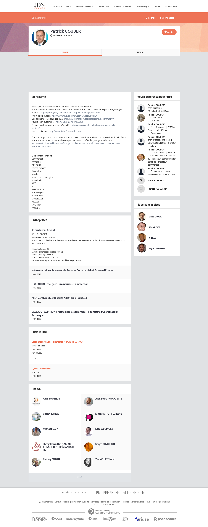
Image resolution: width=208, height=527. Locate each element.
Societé (86, 502)
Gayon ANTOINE (157, 248)
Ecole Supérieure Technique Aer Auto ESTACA (57, 341)
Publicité (66, 502)
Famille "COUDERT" (157, 188)
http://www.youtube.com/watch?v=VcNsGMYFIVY (74, 115)
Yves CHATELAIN (104, 459)
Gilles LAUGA (155, 216)
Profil (64, 52)
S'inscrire (151, 17)
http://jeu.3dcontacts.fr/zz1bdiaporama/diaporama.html (89, 118)
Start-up (104, 6)
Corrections (164, 502)
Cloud (157, 6)
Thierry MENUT (52, 459)
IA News (57, 6)
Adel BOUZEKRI (51, 398)
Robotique (143, 6)
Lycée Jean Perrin (41, 368)
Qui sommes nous (46, 502)
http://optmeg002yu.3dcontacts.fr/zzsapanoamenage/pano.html (70, 112)
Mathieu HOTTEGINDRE (108, 413)
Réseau (140, 52)
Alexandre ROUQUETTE (108, 398)
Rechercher (40, 17)
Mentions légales (137, 502)
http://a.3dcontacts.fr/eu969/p (69, 121)
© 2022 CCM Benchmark (104, 505)
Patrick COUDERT (157, 105)
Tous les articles (152, 502)
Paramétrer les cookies (119, 502)
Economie (171, 6)
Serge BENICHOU (105, 444)
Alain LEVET (154, 227)
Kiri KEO (152, 237)
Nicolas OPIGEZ (104, 429)
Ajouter (170, 31)
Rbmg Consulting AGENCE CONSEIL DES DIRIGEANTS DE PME (59, 447)
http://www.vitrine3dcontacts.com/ (65, 131)
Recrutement (76, 502)
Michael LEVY (50, 429)
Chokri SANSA (51, 413)
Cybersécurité (122, 6)
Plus (79, 477)
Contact (58, 502)
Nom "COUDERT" (156, 180)
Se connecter (167, 17)
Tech (68, 6)
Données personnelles (100, 502)
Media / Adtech (84, 6)
